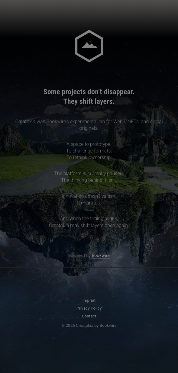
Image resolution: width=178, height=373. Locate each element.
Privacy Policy (89, 308)
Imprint (89, 300)
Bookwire (100, 256)
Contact (89, 316)
